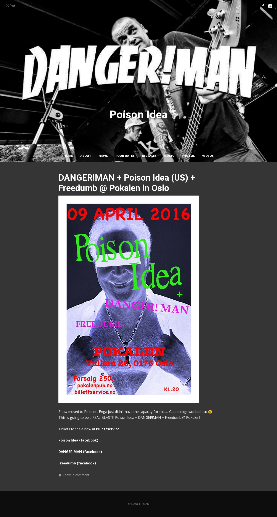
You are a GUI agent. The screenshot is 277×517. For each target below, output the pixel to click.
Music (169, 156)
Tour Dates (125, 156)
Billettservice (107, 429)
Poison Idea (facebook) (78, 440)
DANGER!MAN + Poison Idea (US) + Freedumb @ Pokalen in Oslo (126, 183)
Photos (188, 156)
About (85, 156)
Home (68, 156)
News (103, 156)
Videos (208, 156)
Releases (149, 156)
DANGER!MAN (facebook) (80, 451)
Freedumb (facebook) (77, 463)
